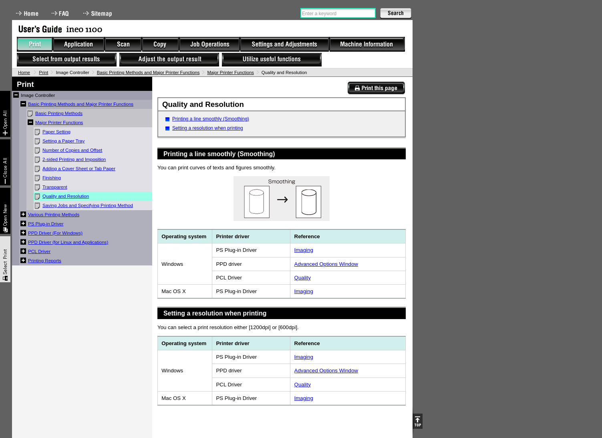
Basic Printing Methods (59, 113)
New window (5, 211)
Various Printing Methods (53, 214)
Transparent (54, 187)
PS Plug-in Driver (46, 223)
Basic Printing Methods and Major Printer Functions (148, 72)
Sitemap (98, 13)
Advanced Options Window (326, 264)
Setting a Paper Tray (63, 141)
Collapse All (5, 162)
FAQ (61, 13)
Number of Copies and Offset (72, 150)
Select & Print (5, 259)
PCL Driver (39, 251)
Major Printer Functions (230, 72)
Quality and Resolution (65, 196)
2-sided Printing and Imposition (74, 159)
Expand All (5, 114)
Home (27, 13)
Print (43, 72)
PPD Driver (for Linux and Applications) (68, 242)
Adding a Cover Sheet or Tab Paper (78, 168)
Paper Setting (56, 131)
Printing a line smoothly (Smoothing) (210, 119)
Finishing (51, 177)
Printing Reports (44, 260)
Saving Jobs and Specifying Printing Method (87, 205)
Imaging (303, 250)
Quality (302, 278)
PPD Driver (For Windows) (55, 233)
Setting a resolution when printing (207, 128)
